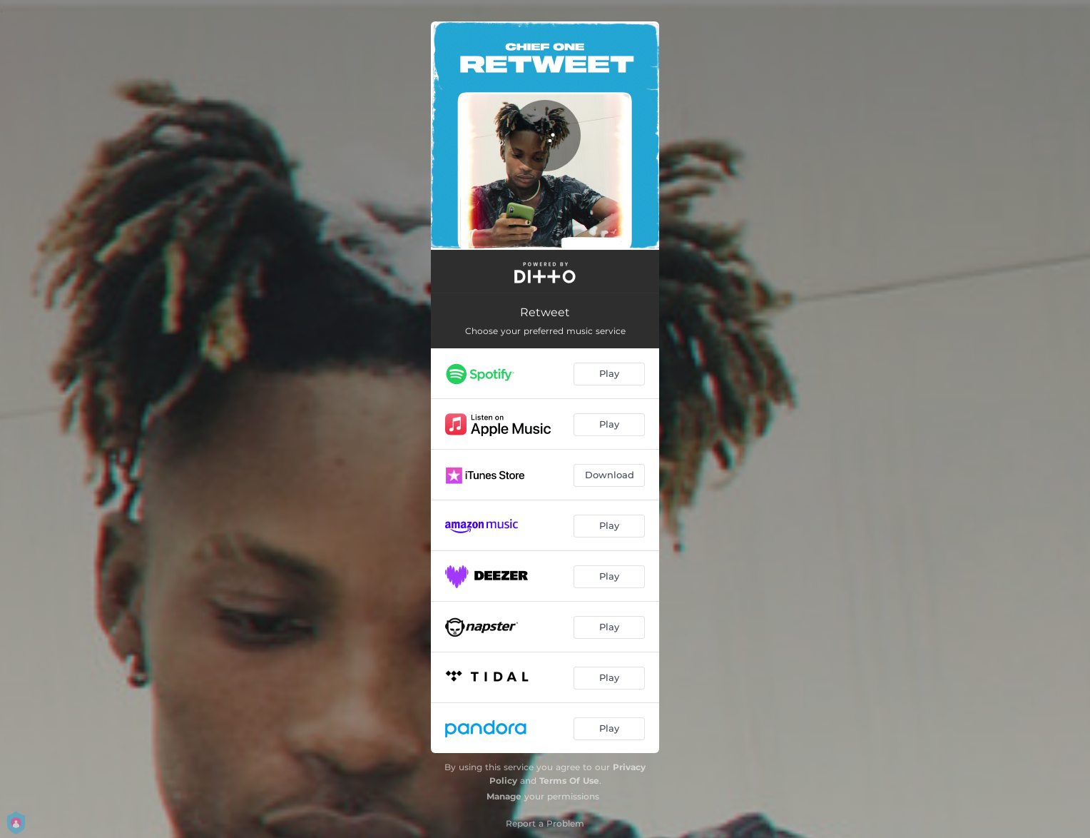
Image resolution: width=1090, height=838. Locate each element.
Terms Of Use (569, 780)
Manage (504, 796)
